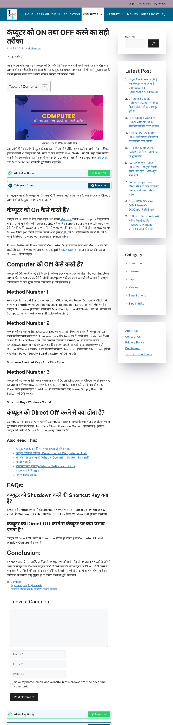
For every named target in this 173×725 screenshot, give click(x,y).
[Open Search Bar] (163, 14)
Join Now (99, 173)
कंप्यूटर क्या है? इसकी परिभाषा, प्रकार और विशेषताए (43, 448)
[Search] (153, 43)
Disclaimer (132, 348)
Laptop (133, 279)
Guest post (150, 14)
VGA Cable (69, 250)
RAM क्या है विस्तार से (27, 470)
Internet (116, 14)
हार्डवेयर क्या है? (24, 462)
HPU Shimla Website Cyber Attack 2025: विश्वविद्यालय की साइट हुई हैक (144, 122)
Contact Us (133, 336)
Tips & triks (136, 303)
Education (72, 14)
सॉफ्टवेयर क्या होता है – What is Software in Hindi (45, 466)
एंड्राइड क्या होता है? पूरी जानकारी (26, 585)
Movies (132, 14)
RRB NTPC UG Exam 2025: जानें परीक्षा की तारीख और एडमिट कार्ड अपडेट (143, 137)
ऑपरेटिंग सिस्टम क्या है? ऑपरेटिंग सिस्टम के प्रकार (34, 589)
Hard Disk (101, 157)
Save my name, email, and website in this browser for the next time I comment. (60, 684)
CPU (64, 232)
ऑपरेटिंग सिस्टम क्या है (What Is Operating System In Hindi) (52, 457)
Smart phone (137, 295)
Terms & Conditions (138, 354)
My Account (160, 3)
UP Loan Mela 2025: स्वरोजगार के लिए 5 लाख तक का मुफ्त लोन (143, 152)
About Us (131, 330)
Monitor (66, 219)
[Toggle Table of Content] (43, 87)
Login (132, 3)
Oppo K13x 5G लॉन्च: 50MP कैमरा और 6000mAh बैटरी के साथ (141, 205)
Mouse (24, 300)
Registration (144, 3)
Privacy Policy (134, 342)
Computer (93, 14)
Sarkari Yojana (49, 14)
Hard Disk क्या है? (26, 475)
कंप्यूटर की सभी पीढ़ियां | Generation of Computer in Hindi (51, 453)
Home (29, 14)
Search (130, 37)
